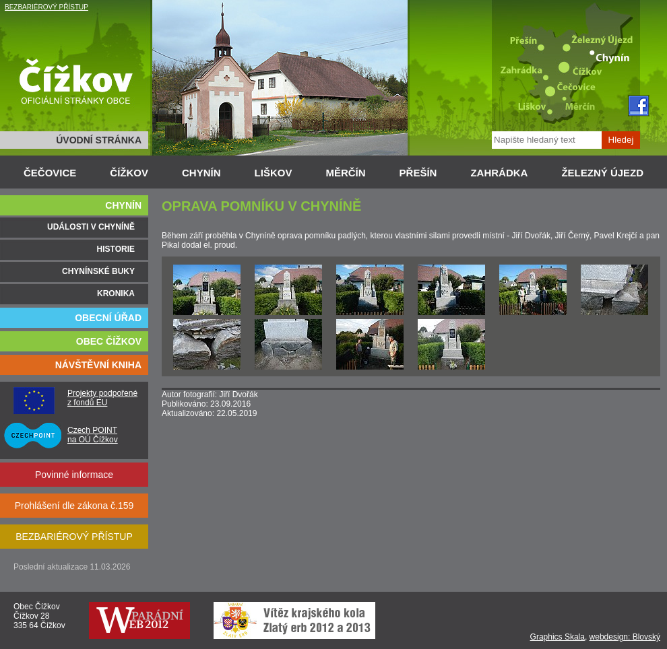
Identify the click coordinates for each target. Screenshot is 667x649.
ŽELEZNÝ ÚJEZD (602, 172)
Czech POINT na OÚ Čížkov (92, 434)
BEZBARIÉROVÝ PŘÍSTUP (46, 7)
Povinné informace (74, 474)
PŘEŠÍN (418, 172)
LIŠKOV (273, 172)
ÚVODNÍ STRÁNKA (98, 140)
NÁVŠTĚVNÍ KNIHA (98, 365)
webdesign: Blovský (625, 637)
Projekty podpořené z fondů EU (102, 397)
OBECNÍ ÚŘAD (108, 317)
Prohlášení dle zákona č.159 (74, 505)
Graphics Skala (557, 637)
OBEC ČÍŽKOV (108, 341)
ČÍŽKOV (129, 172)
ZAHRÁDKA (499, 172)
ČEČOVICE (50, 172)
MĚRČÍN (345, 172)
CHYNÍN (201, 172)
